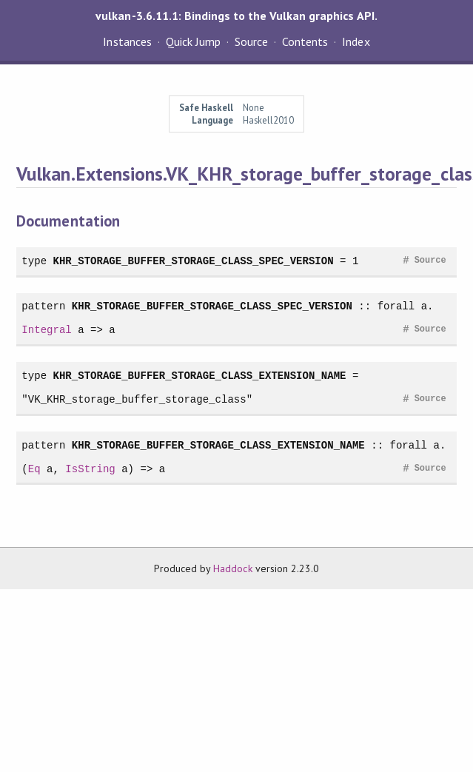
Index (355, 41)
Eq (34, 469)
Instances (127, 41)
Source (251, 41)
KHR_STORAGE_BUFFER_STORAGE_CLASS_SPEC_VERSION (193, 261)
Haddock (232, 568)
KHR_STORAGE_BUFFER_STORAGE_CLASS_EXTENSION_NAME (199, 376)
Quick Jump (193, 41)
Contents (305, 41)
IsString (90, 469)
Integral (46, 330)
